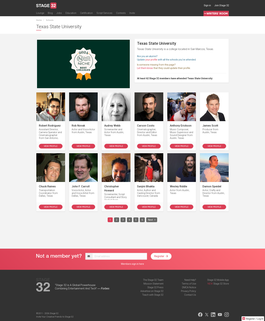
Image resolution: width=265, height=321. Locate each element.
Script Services (104, 13)
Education (71, 13)
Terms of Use (189, 283)
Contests (121, 13)
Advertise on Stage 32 (151, 291)
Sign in (207, 5)
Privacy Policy (188, 291)
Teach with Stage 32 (152, 294)
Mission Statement (153, 283)
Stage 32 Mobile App (218, 280)
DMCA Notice (189, 287)
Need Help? (190, 280)
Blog (50, 13)
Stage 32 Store (221, 283)
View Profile (50, 146)
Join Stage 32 (221, 5)
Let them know (145, 68)
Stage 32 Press (155, 287)
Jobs (59, 13)
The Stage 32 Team (153, 280)
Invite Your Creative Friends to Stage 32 (54, 316)
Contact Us (190, 294)
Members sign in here (132, 264)
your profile (151, 59)
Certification (86, 13)
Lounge (40, 13)
